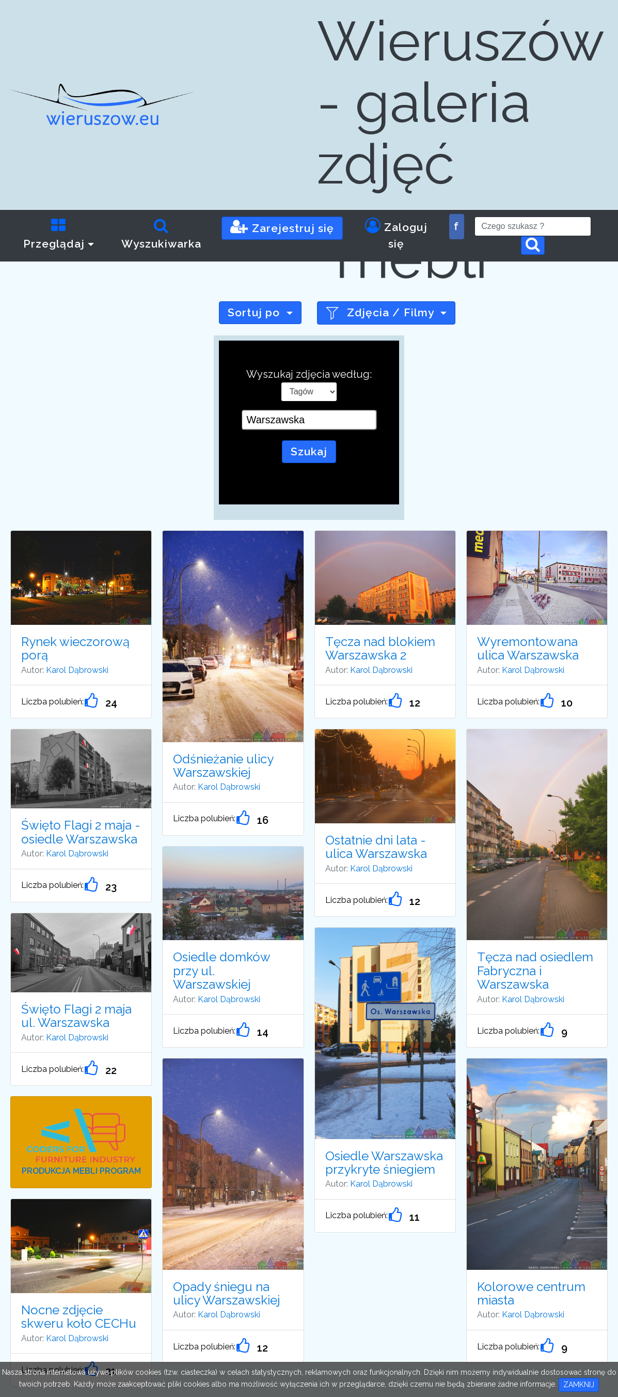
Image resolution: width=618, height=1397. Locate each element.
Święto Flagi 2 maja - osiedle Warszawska (80, 832)
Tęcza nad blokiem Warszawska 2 (380, 648)
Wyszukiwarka (161, 234)
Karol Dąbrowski (77, 670)
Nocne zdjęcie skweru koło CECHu (78, 1316)
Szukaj (309, 451)
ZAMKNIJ (578, 1384)
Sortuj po (255, 312)
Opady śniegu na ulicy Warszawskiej (226, 1293)
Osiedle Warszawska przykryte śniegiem (384, 1162)
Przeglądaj (54, 234)
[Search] (532, 226)
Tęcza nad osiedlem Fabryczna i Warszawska (535, 970)
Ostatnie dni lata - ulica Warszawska (376, 847)
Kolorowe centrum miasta (531, 1293)
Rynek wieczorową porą (75, 648)
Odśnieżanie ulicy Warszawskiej (223, 765)
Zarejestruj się (282, 227)
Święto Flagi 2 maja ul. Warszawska (76, 1016)
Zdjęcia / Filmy (381, 313)
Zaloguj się (396, 234)
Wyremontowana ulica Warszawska (528, 648)
